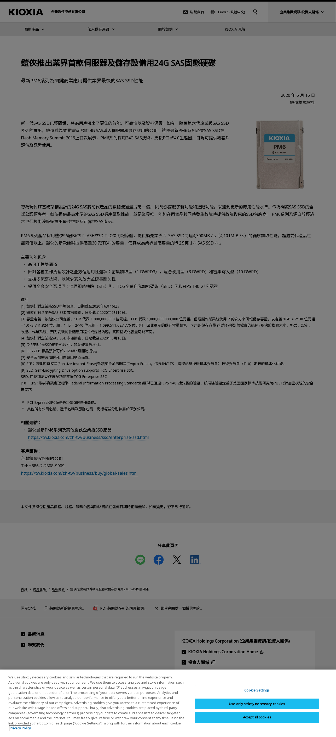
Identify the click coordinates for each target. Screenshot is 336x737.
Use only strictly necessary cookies (257, 708)
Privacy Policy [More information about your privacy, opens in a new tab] (20, 732)
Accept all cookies (257, 721)
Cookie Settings (257, 694)
